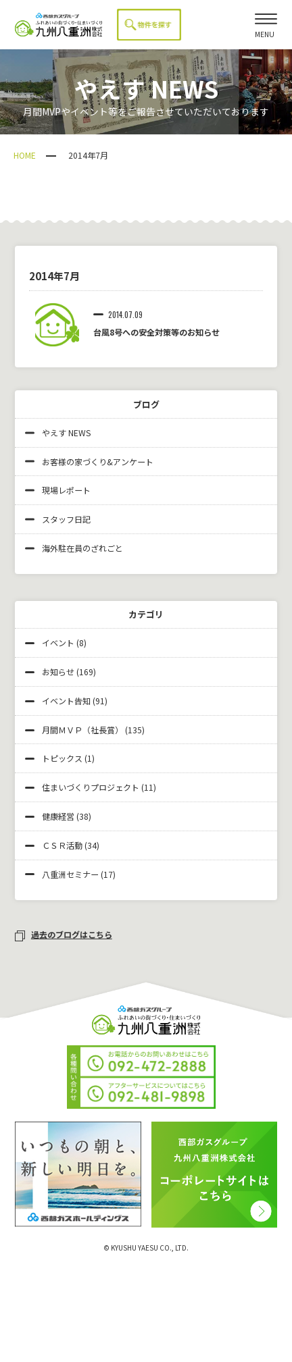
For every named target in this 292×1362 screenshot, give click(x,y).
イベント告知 (66, 700)
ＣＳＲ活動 (62, 845)
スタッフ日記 (58, 519)
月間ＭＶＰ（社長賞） (82, 729)
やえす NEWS (58, 432)
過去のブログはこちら (63, 934)
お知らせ (58, 671)
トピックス (62, 758)
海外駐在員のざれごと (74, 548)
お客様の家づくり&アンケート (89, 461)
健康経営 (58, 816)
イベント (58, 642)
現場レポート (58, 490)
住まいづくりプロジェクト (90, 787)
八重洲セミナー (70, 874)
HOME (25, 155)
